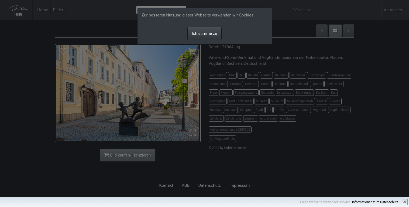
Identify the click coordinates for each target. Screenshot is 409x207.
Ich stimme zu (204, 33)
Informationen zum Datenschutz (375, 202)
